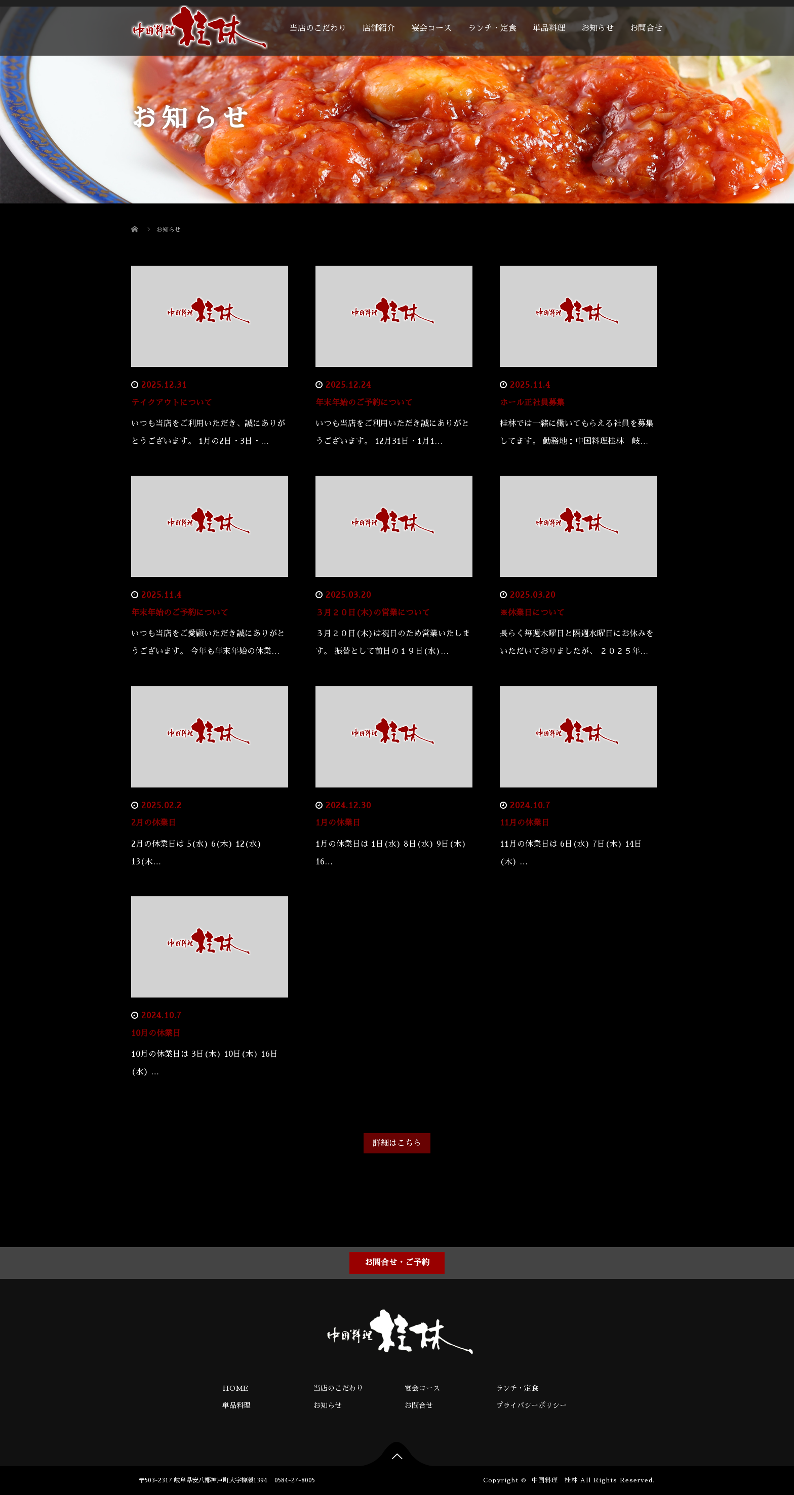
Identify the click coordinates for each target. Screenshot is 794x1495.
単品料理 (549, 28)
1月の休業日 (338, 823)
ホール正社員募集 (532, 403)
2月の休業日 (153, 823)
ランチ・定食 (492, 28)
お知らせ (597, 28)
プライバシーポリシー (531, 1405)
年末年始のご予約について (364, 403)
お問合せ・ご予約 (397, 1263)
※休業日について (532, 613)
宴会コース (431, 28)
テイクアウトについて (171, 403)
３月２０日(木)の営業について (372, 613)
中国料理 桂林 (555, 1480)
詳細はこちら (397, 1143)
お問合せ (646, 28)
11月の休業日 (524, 823)
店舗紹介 (379, 28)
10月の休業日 (156, 1033)
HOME (235, 1388)
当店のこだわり (318, 28)
